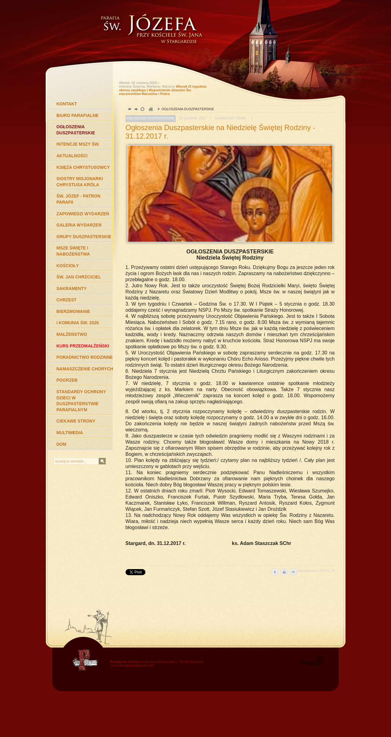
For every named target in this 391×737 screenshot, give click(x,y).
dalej (135, 109)
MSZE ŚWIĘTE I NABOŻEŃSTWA (73, 250)
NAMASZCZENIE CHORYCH (85, 368)
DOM (62, 444)
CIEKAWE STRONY (76, 421)
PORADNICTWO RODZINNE (85, 357)
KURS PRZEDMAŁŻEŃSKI (83, 345)
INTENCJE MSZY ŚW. (78, 144)
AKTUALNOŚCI (72, 155)
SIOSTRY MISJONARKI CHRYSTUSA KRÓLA (80, 181)
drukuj (284, 572)
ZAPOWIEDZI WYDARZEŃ (83, 213)
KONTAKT (67, 103)
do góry (275, 572)
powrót (128, 109)
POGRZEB (67, 380)
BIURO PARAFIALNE (78, 115)
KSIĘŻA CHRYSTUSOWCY (83, 167)
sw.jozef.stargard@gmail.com (132, 665)
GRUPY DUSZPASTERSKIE (84, 236)
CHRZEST (67, 299)
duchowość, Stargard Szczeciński (150, 109)
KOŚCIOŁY (68, 265)
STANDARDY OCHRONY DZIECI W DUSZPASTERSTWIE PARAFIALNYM (81, 400)
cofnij (293, 572)
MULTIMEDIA (70, 432)
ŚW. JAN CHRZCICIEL (79, 276)
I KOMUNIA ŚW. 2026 (78, 322)
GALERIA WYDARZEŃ (79, 225)
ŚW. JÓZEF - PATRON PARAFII (78, 199)
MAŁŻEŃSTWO (72, 334)
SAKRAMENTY (72, 288)
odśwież (142, 109)
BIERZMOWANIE (73, 311)
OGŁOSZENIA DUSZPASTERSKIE (76, 129)
